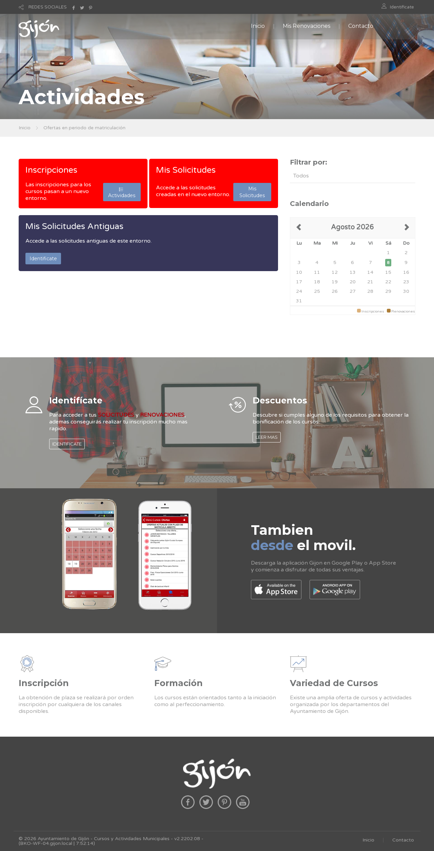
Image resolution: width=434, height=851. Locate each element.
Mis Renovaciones (306, 26)
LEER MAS (267, 437)
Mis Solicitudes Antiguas (74, 226)
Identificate (402, 7)
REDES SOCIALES (47, 7)
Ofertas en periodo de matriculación (84, 128)
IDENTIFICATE (67, 444)
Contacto (360, 26)
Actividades (121, 192)
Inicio (258, 26)
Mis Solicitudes (186, 170)
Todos (301, 175)
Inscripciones (51, 170)
